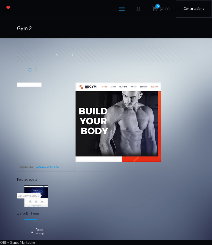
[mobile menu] (122, 9)
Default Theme (28, 213)
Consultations (194, 9)
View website (47, 167)
